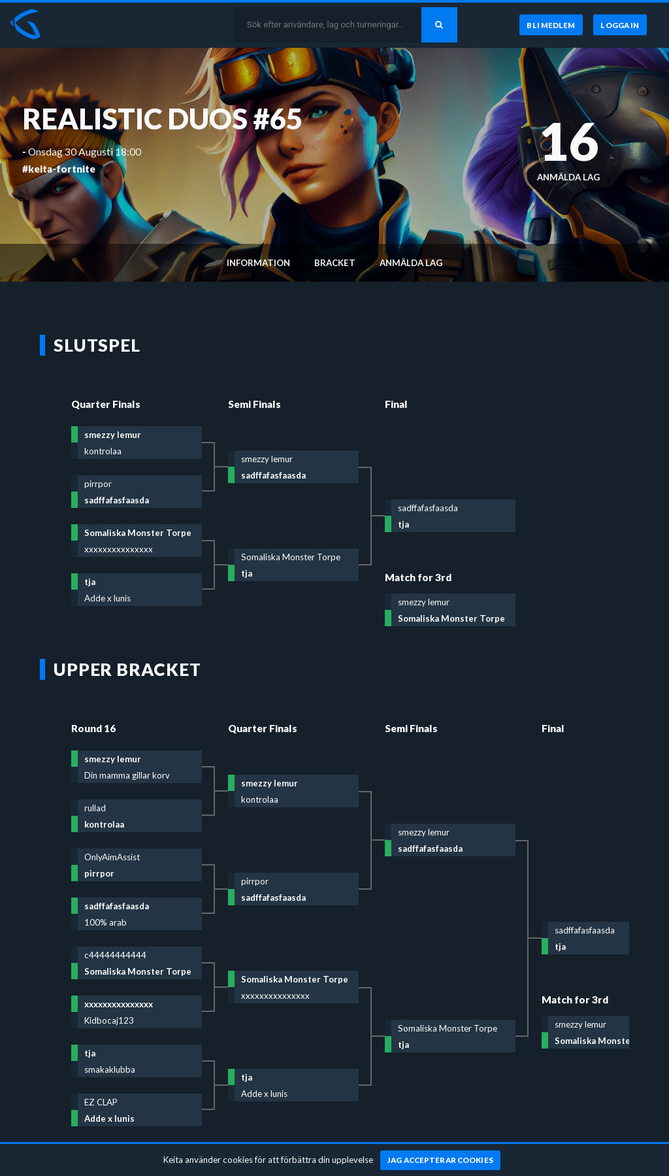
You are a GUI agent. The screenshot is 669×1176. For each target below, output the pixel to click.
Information (258, 263)
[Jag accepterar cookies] (440, 1160)
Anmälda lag (411, 263)
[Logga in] (620, 24)
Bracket (334, 263)
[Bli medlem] (549, 24)
